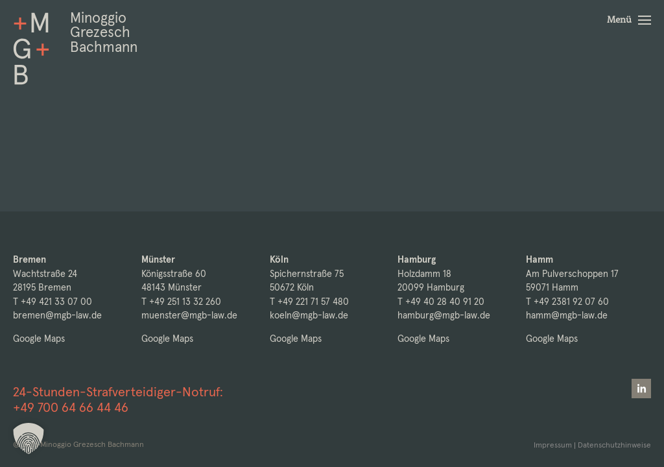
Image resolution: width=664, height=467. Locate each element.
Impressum (553, 444)
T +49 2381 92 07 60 (567, 301)
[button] (629, 20)
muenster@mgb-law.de (189, 315)
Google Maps (39, 338)
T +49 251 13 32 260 (181, 301)
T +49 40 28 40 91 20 (440, 301)
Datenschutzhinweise (614, 444)
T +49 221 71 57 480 (309, 301)
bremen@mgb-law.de (57, 315)
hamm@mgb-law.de (567, 315)
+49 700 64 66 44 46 (70, 407)
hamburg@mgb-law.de (443, 315)
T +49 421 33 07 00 (52, 301)
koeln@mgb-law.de (309, 315)
